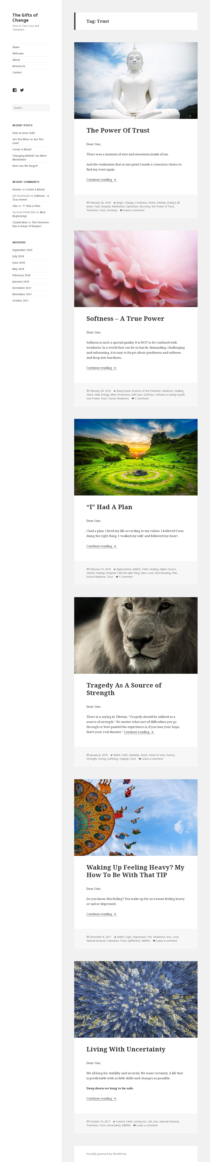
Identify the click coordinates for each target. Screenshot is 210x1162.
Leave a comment (133, 210)
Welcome (18, 53)
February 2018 (21, 275)
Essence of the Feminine (146, 391)
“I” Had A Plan (31, 206)
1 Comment (142, 398)
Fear (96, 206)
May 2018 (18, 269)
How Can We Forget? (25, 165)
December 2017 (22, 288)
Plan (174, 573)
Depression (139, 937)
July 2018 (18, 256)
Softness (149, 394)
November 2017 (22, 294)
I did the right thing (128, 573)
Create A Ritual (21, 149)
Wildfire (146, 940)
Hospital (105, 206)
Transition (92, 210)
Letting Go (140, 1121)
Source (170, 755)
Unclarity (112, 210)
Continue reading (101, 179)
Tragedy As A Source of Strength (124, 689)
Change (129, 202)
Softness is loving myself (169, 394)
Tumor (112, 398)
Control (120, 1121)
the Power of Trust (163, 206)
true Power (92, 398)
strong (102, 758)
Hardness (167, 391)
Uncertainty (113, 1125)
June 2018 (18, 262)
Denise (16, 189)
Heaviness (159, 937)
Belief (116, 755)
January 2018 (20, 281)
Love (150, 573)
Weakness (123, 398)
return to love (157, 755)
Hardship (134, 755)
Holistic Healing (95, 573)
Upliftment (134, 940)
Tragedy (123, 758)
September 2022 (22, 250)
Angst (120, 202)
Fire (150, 937)
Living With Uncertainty (126, 1049)
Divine (152, 202)
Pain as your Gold (23, 133)
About (16, 59)
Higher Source (168, 569)
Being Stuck (123, 391)
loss (169, 937)
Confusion (141, 202)
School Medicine (96, 576)
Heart (89, 394)
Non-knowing (163, 573)
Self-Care (136, 394)
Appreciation (124, 569)
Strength (91, 758)
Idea (143, 573)
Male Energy (102, 394)
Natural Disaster (96, 940)
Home (16, 47)
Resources (18, 66)
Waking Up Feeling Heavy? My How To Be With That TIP (135, 871)
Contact (17, 72)
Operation (132, 206)
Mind (113, 394)
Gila (14, 206)
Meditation (118, 206)
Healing (179, 391)
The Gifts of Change (25, 17)
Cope (128, 937)
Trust (103, 210)
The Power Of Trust (117, 130)
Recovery (145, 206)
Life (150, 1121)
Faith (145, 569)
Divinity (161, 202)
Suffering (112, 758)
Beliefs (137, 569)
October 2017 (20, 300)
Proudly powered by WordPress (106, 1153)
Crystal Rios (19, 222)
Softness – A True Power (125, 318)
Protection (123, 394)
